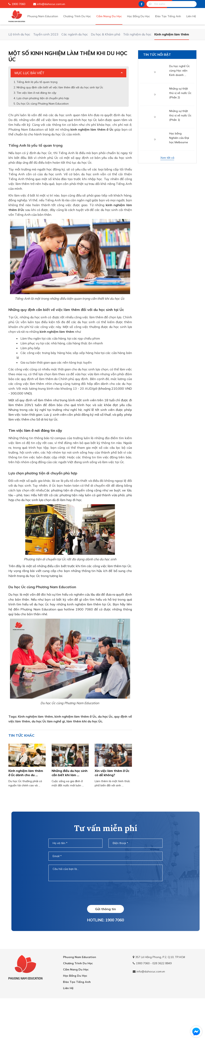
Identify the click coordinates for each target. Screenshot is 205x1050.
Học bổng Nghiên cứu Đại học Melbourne (179, 186)
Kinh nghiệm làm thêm (171, 83)
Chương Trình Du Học (83, 16)
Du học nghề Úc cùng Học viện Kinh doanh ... (179, 119)
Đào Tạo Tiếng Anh (170, 16)
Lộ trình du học (19, 83)
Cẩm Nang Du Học (113, 16)
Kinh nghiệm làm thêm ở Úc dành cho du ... (25, 821)
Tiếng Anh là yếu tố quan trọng (37, 130)
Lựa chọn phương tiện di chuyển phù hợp (43, 147)
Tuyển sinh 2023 (45, 83)
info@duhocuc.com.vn (51, 4)
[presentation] (105, 941)
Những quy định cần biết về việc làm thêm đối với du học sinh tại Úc (60, 136)
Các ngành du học (74, 83)
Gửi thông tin (105, 958)
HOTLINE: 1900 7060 (105, 968)
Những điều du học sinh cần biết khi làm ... (69, 821)
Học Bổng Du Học (141, 16)
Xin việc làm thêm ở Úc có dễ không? (112, 821)
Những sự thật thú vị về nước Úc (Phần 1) (180, 164)
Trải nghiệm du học (137, 83)
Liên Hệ (192, 16)
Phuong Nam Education (50, 16)
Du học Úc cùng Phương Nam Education (43, 152)
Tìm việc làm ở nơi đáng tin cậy (37, 141)
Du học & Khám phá (105, 83)
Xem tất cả (167, 206)
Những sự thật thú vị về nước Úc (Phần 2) (180, 141)
